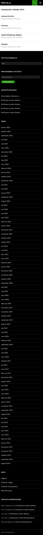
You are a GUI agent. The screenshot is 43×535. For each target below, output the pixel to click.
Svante (18, 19)
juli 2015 (4, 418)
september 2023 (7, 181)
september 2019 (7, 320)
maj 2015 (4, 426)
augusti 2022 (5, 201)
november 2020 (6, 275)
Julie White (19, 37)
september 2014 (7, 459)
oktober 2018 (6, 340)
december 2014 (6, 447)
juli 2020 (4, 287)
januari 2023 (5, 193)
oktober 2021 (6, 238)
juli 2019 (4, 328)
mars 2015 (5, 435)
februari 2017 (6, 373)
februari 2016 (6, 398)
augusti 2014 (5, 463)
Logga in (4, 478)
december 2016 (6, 377)
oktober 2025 (6, 131)
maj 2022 (4, 213)
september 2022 (7, 197)
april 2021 (4, 254)
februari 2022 (6, 222)
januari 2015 (5, 443)
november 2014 (6, 451)
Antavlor (4, 25)
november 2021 (6, 234)
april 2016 (4, 390)
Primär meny (40, 2)
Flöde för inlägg (6, 482)
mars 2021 (5, 258)
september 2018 (7, 344)
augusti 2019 (5, 324)
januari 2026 (5, 127)
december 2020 (6, 271)
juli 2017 (4, 365)
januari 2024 (5, 172)
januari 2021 (5, 267)
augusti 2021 (5, 242)
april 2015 (4, 431)
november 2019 (6, 312)
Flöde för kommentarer (9, 486)
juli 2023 (4, 185)
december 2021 (6, 230)
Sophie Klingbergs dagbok (11, 35)
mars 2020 (5, 299)
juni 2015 (4, 422)
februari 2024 (6, 168)
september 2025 (7, 135)
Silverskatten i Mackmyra (10, 96)
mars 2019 (5, 336)
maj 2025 (4, 144)
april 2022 (4, 217)
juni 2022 (4, 209)
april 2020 (4, 295)
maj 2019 (4, 332)
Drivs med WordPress (7, 532)
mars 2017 (5, 369)
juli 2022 (4, 205)
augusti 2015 (5, 414)
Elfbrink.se (6, 2)
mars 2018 (5, 357)
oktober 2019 (6, 316)
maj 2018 (4, 353)
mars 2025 (5, 148)
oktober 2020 (6, 279)
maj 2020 (4, 291)
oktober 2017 (6, 361)
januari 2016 (5, 402)
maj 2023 (4, 189)
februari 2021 (6, 263)
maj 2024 (4, 160)
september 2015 (7, 410)
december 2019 (6, 308)
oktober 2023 (6, 176)
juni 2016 (4, 385)
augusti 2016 (5, 381)
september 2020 (7, 283)
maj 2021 (4, 250)
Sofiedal (4, 44)
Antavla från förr (7, 16)
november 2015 (6, 406)
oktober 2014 (6, 455)
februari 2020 (6, 303)
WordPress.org (6, 491)
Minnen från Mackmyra (23, 522)
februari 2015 (6, 439)
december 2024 (6, 152)
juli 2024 (4, 156)
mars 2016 (5, 394)
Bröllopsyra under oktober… (11, 100)
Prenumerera (8, 82)
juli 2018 (4, 349)
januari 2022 (5, 226)
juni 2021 (4, 246)
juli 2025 (4, 140)
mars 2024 (5, 164)
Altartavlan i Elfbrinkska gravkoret (22, 518)
